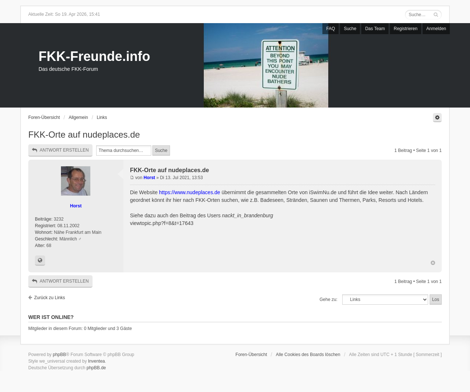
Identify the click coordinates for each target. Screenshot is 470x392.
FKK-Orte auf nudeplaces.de (84, 134)
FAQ (330, 28)
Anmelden (436, 28)
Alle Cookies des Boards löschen (308, 354)
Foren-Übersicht (44, 117)
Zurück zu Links (49, 297)
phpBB (59, 354)
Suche (350, 28)
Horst (76, 205)
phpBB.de (96, 367)
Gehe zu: (328, 299)
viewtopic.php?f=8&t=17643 (162, 223)
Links (102, 117)
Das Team (375, 28)
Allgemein (78, 117)
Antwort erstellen (60, 150)
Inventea (96, 361)
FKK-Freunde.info (94, 56)
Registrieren (405, 28)
